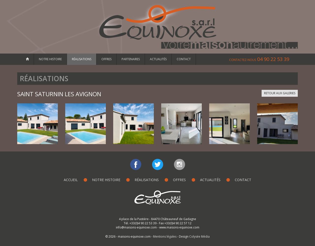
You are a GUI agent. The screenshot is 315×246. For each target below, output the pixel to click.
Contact (184, 59)
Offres (106, 59)
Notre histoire (50, 59)
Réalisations (81, 59)
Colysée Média (199, 236)
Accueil (71, 179)
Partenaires (131, 59)
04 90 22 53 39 (259, 59)
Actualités (158, 59)
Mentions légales (164, 236)
